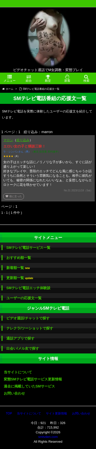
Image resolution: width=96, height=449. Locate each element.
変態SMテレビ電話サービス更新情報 (33, 379)
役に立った (13, 196)
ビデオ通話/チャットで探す (28, 318)
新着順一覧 (18, 268)
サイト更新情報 (56, 413)
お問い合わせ (14, 393)
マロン (8, 140)
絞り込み (22, 140)
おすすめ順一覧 (18, 257)
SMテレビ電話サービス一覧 (28, 247)
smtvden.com (48, 437)
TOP (9, 413)
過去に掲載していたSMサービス (29, 386)
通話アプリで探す (20, 338)
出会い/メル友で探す (22, 348)
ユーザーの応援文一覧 (24, 298)
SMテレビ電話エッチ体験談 (28, 288)
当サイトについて (18, 372)
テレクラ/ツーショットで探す (29, 328)
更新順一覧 (19, 278)
